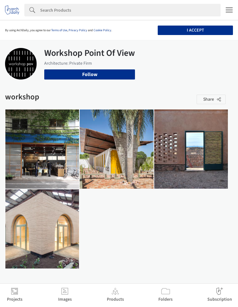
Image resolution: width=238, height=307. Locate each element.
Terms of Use (59, 30)
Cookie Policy (102, 30)
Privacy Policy (78, 30)
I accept (195, 30)
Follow (89, 74)
